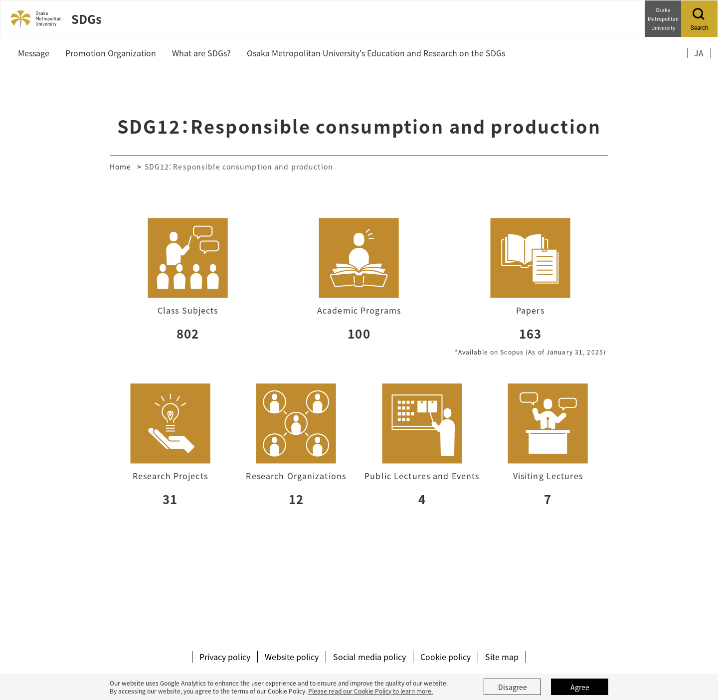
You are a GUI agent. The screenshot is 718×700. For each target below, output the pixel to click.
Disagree (512, 687)
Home (120, 167)
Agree (579, 687)
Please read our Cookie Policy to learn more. (370, 691)
